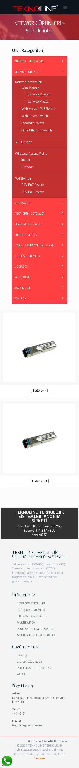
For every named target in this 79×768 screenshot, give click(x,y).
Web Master (30, 88)
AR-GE (21, 674)
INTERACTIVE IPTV (25, 235)
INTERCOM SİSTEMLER (28, 61)
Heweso (39, 758)
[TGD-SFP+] (39, 481)
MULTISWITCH (23, 203)
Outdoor (27, 167)
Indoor (26, 160)
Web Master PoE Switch (38, 109)
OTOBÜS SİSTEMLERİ (27, 256)
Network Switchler (28, 82)
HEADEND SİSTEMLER (28, 224)
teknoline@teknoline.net (27, 725)
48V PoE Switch (32, 192)
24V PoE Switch (32, 185)
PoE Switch (23, 178)
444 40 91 (39, 535)
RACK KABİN (22, 288)
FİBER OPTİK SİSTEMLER (29, 213)
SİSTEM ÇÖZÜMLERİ (29, 662)
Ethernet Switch (32, 123)
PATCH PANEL (22, 277)
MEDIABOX (21, 266)
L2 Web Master (39, 94)
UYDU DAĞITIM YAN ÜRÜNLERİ (33, 245)
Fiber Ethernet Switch (36, 130)
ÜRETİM (22, 655)
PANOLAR (20, 298)
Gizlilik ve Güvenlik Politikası (47, 741)
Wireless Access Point (31, 153)
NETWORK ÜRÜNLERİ (27, 72)
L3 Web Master (39, 101)
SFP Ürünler (23, 142)
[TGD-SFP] (39, 390)
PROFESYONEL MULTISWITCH (35, 629)
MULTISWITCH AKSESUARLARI (36, 635)
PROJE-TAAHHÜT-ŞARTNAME (35, 668)
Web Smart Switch (34, 116)
